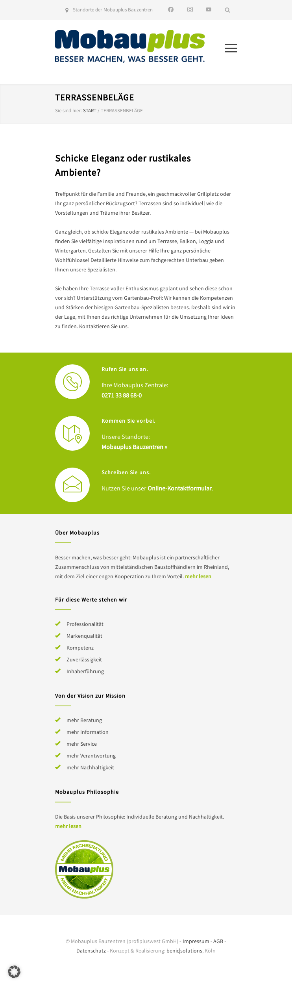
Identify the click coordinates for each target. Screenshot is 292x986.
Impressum (196, 941)
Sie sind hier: (68, 110)
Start (89, 110)
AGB (218, 941)
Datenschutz (91, 950)
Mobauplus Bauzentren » (134, 447)
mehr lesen (198, 576)
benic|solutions (184, 950)
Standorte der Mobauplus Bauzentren (113, 9)
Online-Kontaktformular (180, 488)
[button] (14, 972)
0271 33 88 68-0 (122, 395)
